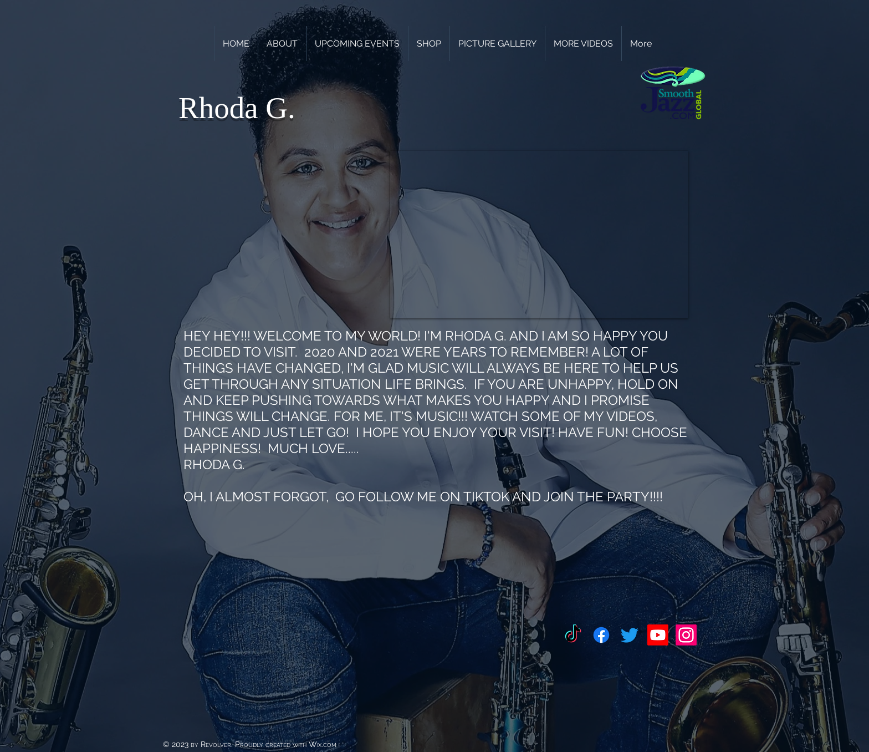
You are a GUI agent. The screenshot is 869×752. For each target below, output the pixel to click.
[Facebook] (601, 635)
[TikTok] (573, 635)
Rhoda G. (236, 108)
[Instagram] (686, 635)
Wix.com (322, 744)
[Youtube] (657, 635)
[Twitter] (629, 635)
